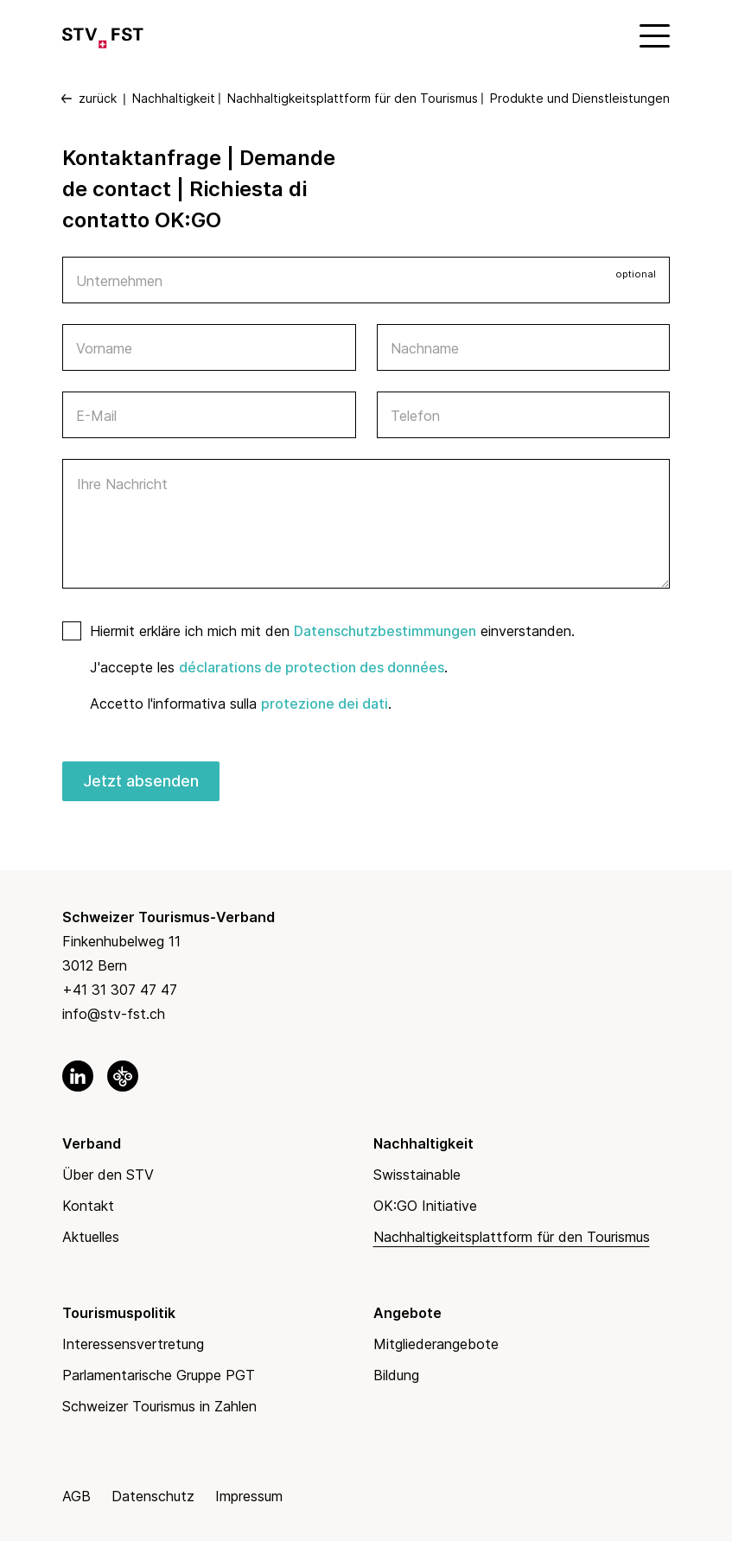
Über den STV (108, 1174)
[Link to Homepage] (102, 34)
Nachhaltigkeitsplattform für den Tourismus (511, 1236)
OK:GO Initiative (425, 1205)
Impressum (249, 1496)
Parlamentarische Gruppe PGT (158, 1375)
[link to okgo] (122, 1076)
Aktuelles (90, 1236)
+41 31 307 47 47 (119, 989)
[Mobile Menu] (652, 34)
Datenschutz (152, 1496)
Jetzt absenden (141, 781)
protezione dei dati (324, 703)
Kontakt (88, 1205)
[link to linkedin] (77, 1076)
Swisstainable (417, 1174)
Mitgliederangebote (436, 1344)
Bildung (396, 1375)
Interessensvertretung (133, 1344)
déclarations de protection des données (311, 667)
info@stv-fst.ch (113, 1013)
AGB (76, 1496)
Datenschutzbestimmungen (385, 631)
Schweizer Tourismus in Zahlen (159, 1406)
